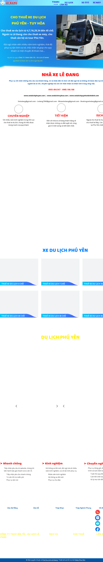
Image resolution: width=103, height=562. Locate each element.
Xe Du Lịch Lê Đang (50, 560)
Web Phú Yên (80, 560)
